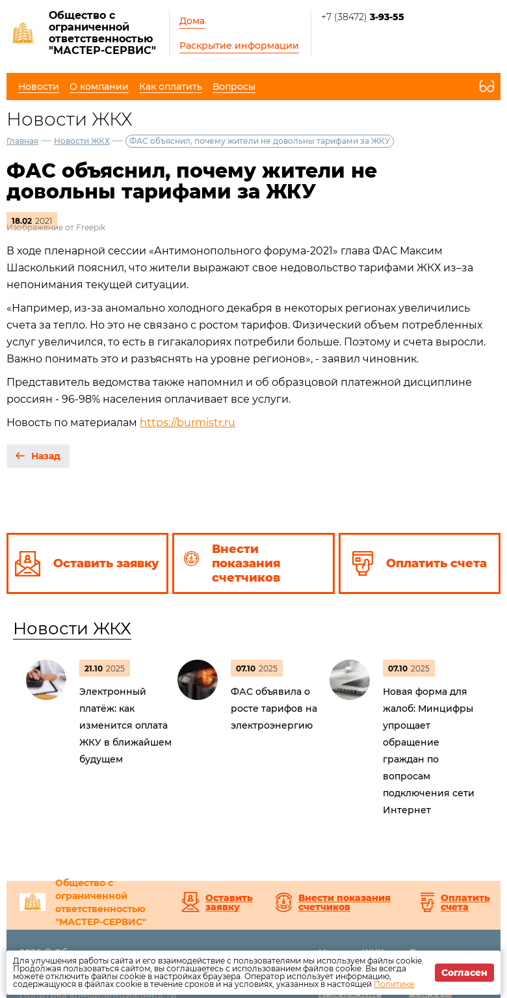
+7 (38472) (362, 17)
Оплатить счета (465, 902)
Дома (192, 21)
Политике (394, 984)
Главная (22, 141)
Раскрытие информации (239, 45)
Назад (45, 456)
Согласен (464, 972)
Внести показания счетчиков (344, 902)
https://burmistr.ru (187, 422)
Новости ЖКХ (82, 141)
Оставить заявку (229, 902)
